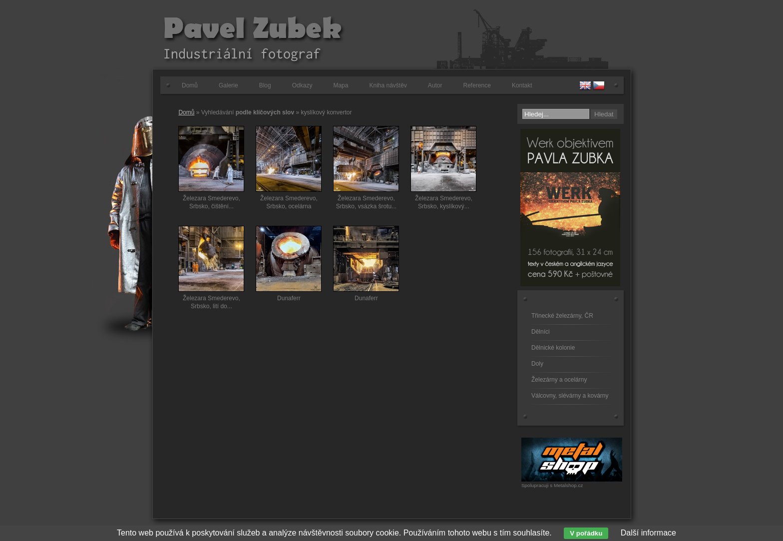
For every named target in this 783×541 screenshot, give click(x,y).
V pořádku (586, 533)
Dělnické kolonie (553, 347)
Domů (190, 85)
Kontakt (522, 85)
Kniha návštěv (387, 85)
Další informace (648, 533)
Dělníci (540, 331)
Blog (265, 85)
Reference (477, 85)
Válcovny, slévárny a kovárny (570, 395)
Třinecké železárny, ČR (562, 315)
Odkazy (302, 85)
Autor (435, 85)
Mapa (340, 85)
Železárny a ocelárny (559, 379)
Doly (537, 363)
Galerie (228, 85)
